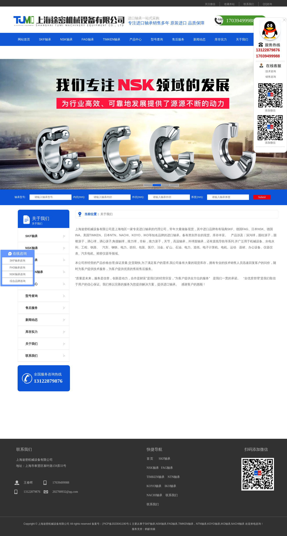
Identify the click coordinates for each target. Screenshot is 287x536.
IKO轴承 (170, 486)
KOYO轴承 (154, 486)
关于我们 (242, 39)
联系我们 (249, 4)
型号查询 (157, 39)
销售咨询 (270, 76)
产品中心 (135, 39)
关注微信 (210, 4)
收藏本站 (229, 4)
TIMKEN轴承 (112, 39)
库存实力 (221, 39)
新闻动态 (199, 39)
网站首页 (24, 39)
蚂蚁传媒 (150, 529)
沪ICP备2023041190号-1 (116, 523)
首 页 (150, 458)
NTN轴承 (174, 477)
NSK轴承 (66, 39)
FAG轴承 (88, 39)
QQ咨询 (267, 4)
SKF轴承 (45, 39)
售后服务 (178, 39)
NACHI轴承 (154, 495)
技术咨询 (270, 71)
